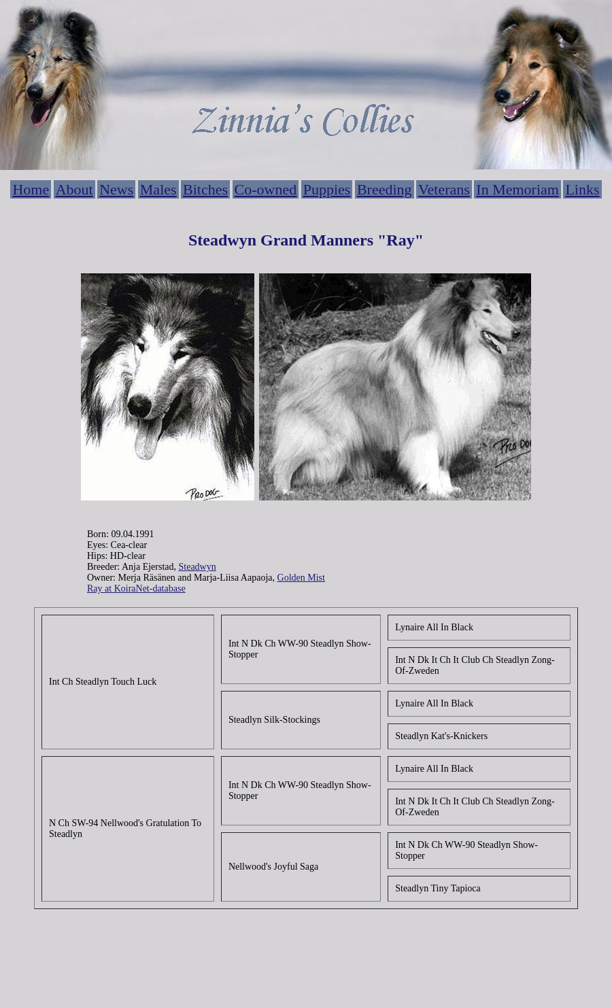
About (74, 189)
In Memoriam (517, 189)
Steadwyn (197, 567)
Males (158, 189)
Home (30, 189)
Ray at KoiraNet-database (136, 588)
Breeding (384, 189)
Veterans (444, 189)
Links (582, 189)
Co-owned (266, 189)
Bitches (205, 189)
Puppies (327, 189)
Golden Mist (301, 578)
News (116, 189)
